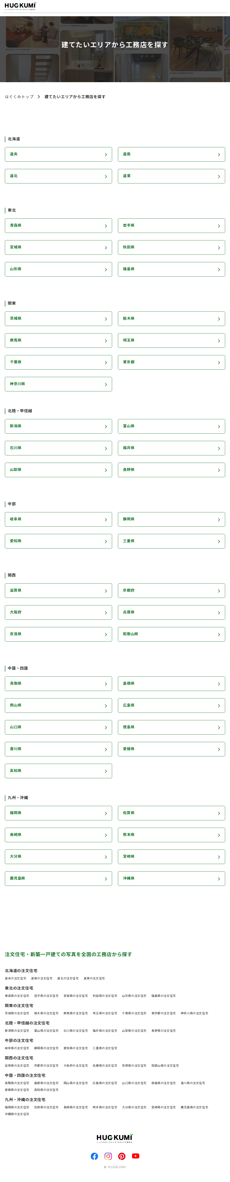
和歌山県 (131, 634)
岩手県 (129, 226)
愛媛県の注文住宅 (17, 1090)
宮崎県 (129, 857)
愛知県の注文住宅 (76, 1048)
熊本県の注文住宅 (105, 1107)
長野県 (129, 470)
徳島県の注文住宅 (163, 1083)
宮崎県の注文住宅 (163, 1107)
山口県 (16, 728)
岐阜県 (16, 520)
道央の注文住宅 (15, 978)
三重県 (129, 541)
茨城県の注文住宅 (17, 1013)
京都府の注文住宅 (46, 1065)
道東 (127, 176)
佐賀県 (129, 813)
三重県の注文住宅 (105, 1048)
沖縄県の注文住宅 (17, 1114)
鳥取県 (16, 684)
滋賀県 (16, 591)
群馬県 (16, 341)
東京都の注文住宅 (163, 1013)
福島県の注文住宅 (163, 996)
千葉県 (16, 363)
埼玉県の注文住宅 (105, 1013)
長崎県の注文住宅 (76, 1107)
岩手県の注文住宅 (46, 996)
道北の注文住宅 (68, 978)
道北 (14, 176)
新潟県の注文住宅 (17, 1031)
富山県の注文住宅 (46, 1031)
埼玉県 (129, 341)
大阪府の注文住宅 (76, 1065)
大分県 (16, 857)
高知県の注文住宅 (46, 1090)
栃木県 (129, 319)
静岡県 (129, 520)
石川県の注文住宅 (76, 1031)
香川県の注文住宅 (193, 1083)
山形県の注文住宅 (134, 996)
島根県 (129, 684)
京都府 (129, 591)
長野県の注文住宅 (163, 1031)
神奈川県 (18, 384)
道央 (14, 155)
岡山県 (16, 706)
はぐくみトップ (19, 97)
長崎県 (16, 835)
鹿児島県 (18, 879)
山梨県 (16, 470)
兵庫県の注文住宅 (105, 1065)
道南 (127, 155)
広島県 (129, 706)
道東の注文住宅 (94, 978)
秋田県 (129, 248)
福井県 (129, 448)
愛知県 (16, 541)
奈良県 (16, 634)
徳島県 (129, 728)
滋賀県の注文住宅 (17, 1065)
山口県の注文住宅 (134, 1083)
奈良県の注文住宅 (134, 1065)
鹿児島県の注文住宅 (194, 1107)
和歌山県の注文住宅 (165, 1065)
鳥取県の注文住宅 (17, 1083)
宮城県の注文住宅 (76, 996)
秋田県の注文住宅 (105, 996)
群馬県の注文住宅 (76, 1013)
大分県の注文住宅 (134, 1107)
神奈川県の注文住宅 (194, 1013)
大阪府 (16, 613)
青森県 (16, 226)
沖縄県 (129, 879)
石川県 (16, 448)
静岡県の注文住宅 (46, 1048)
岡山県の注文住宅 (76, 1083)
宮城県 (16, 248)
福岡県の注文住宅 (17, 1107)
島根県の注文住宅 (46, 1083)
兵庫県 (129, 613)
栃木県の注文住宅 (46, 1013)
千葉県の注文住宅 (134, 1013)
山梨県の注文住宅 (134, 1031)
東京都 (129, 363)
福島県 (129, 269)
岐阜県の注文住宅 (17, 1048)
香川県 (16, 749)
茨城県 (16, 319)
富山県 (129, 426)
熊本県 (129, 835)
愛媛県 (129, 749)
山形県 (16, 269)
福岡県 (16, 813)
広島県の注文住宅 (105, 1083)
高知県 (16, 771)
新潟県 (16, 426)
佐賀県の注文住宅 (46, 1107)
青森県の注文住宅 (17, 996)
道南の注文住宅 (41, 978)
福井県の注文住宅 (105, 1031)
